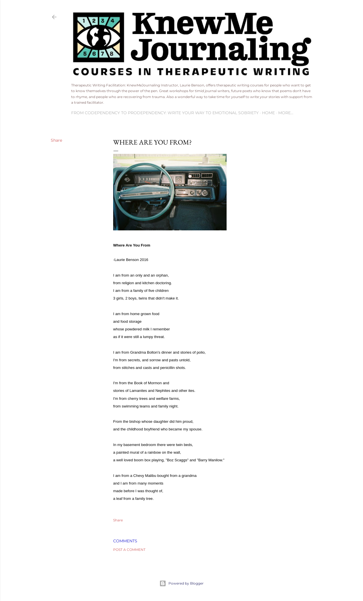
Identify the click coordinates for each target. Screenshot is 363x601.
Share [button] (56, 140)
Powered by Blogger (181, 583)
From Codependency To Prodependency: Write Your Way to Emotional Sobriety (165, 112)
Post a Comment (129, 549)
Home (268, 112)
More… (285, 112)
